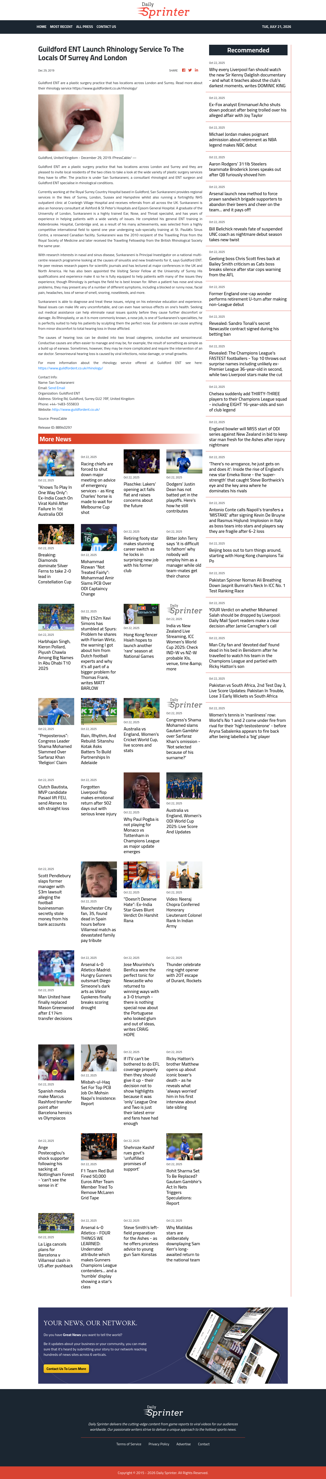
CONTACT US (106, 26)
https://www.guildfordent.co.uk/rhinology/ (70, 368)
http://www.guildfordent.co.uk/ (76, 409)
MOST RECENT (61, 26)
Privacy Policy (159, 1444)
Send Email (56, 387)
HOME (42, 26)
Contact (204, 1444)
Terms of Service (128, 1444)
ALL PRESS (84, 26)
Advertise (183, 1444)
